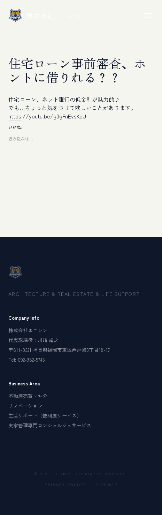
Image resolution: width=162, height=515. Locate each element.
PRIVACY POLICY (65, 484)
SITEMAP (107, 484)
